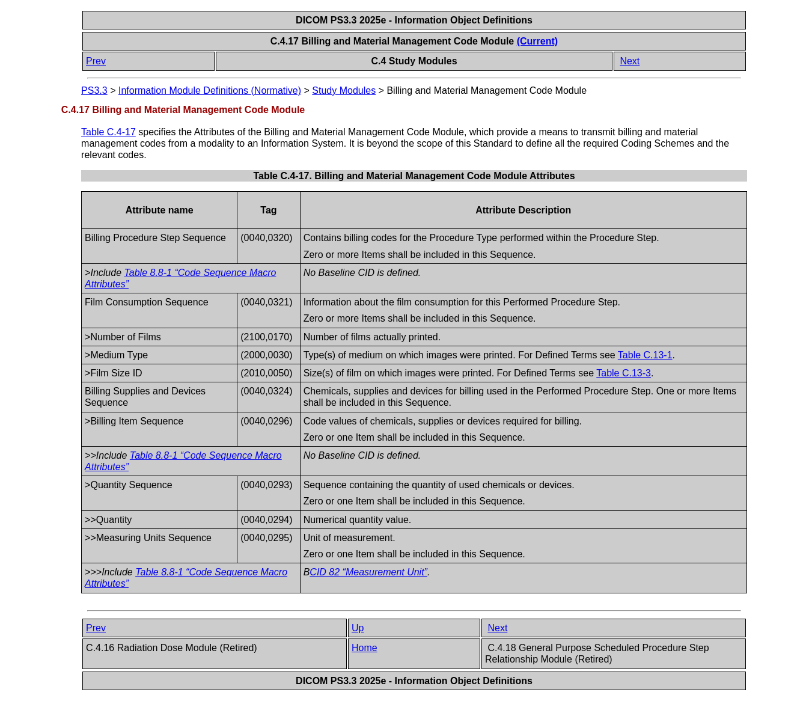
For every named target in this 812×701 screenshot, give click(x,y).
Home (364, 648)
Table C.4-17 (108, 132)
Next (630, 61)
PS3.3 (94, 90)
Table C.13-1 (645, 355)
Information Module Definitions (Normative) (209, 90)
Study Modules (344, 90)
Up (358, 628)
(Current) (537, 41)
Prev (96, 61)
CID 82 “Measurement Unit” (368, 572)
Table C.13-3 (623, 373)
